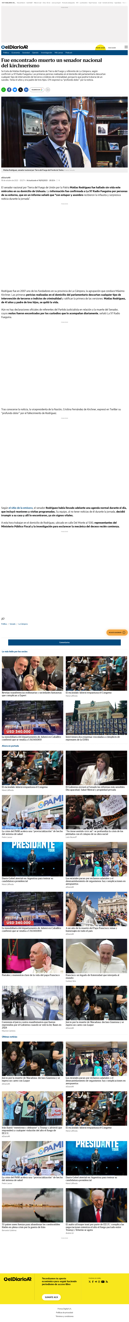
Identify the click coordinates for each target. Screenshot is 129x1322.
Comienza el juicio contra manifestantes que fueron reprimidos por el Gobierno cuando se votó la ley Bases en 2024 (31, 1025)
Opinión (35, 52)
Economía (16, 52)
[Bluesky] (15, 89)
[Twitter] (20, 89)
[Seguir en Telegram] (96, 1282)
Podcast (69, 52)
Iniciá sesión (112, 47)
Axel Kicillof (29, 3)
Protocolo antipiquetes (68, 3)
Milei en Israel (37, 3)
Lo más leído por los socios (14, 651)
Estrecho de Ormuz (108, 3)
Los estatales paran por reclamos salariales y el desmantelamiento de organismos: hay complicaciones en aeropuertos (96, 881)
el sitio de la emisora (21, 507)
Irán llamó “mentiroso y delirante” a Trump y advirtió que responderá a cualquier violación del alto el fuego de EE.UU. (32, 1130)
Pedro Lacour (7, 837)
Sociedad (26, 52)
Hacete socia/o (100, 47)
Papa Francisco (93, 3)
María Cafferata (71, 696)
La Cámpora (23, 624)
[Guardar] (47, 89)
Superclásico (118, 3)
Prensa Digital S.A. (65, 1309)
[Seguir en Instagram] (99, 1282)
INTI (77, 3)
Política (6, 52)
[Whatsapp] (3, 89)
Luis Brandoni (83, 3)
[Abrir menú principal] (126, 47)
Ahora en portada (10, 746)
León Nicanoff (71, 837)
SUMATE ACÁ (51, 1297)
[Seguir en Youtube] (103, 1282)
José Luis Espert (56, 3)
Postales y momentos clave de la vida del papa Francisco (31, 975)
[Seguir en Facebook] (92, 1282)
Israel (99, 3)
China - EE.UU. (47, 3)
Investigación (46, 52)
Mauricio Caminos (8, 1031)
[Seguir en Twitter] (90, 1282)
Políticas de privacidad (64, 1312)
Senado (12, 624)
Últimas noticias (9, 1037)
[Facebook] (9, 89)
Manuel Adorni (21, 3)
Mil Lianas (59, 52)
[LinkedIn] (26, 89)
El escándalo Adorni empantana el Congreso (89, 692)
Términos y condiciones (64, 1316)
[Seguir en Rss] (107, 1282)
